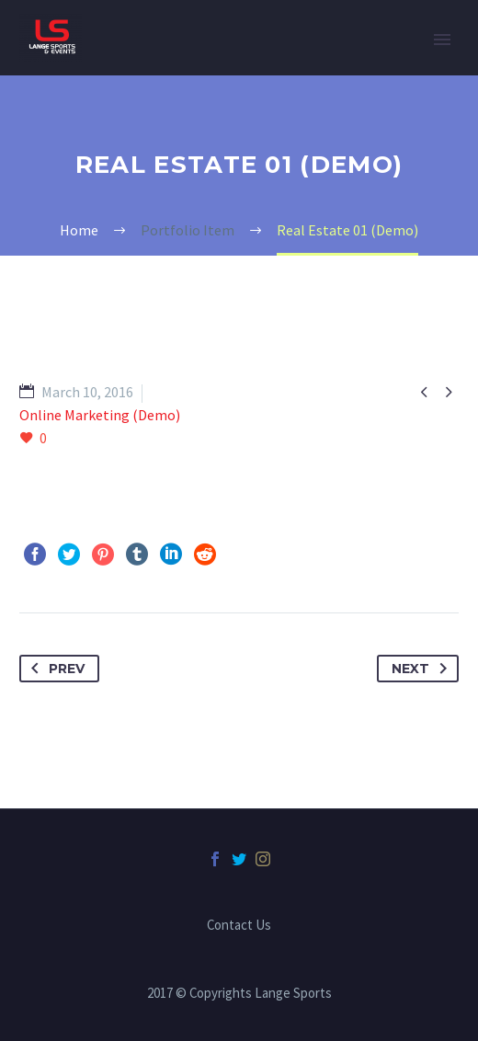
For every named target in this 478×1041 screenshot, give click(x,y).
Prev (54, 669)
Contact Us (239, 925)
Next (423, 669)
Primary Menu (442, 39)
